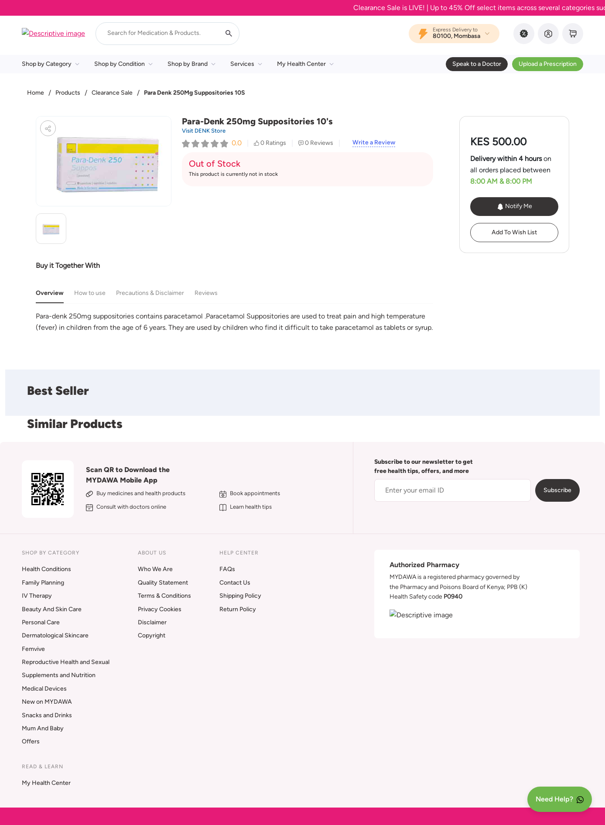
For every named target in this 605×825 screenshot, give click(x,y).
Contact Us (234, 582)
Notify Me (514, 206)
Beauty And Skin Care (52, 609)
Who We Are (155, 569)
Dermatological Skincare (55, 635)
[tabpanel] (234, 322)
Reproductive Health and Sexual (65, 662)
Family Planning (43, 582)
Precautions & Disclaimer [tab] (150, 293)
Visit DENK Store (204, 130)
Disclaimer (152, 622)
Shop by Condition (123, 64)
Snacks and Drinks (47, 715)
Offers (31, 741)
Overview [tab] (50, 293)
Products (67, 92)
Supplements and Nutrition (59, 675)
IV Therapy (37, 595)
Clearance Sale (112, 92)
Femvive (33, 649)
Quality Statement (163, 582)
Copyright (151, 635)
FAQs (227, 569)
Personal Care (41, 622)
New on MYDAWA (47, 701)
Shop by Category (50, 64)
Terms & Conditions (164, 595)
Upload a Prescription (548, 64)
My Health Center (305, 64)
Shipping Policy (240, 595)
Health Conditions (46, 569)
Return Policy (237, 609)
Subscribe (557, 490)
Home (35, 92)
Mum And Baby (43, 728)
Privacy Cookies (159, 609)
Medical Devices (44, 688)
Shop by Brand (191, 64)
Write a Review (373, 142)
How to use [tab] (90, 293)
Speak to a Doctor (476, 64)
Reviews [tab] (206, 293)
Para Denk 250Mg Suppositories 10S (194, 92)
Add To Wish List (514, 232)
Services (246, 64)
